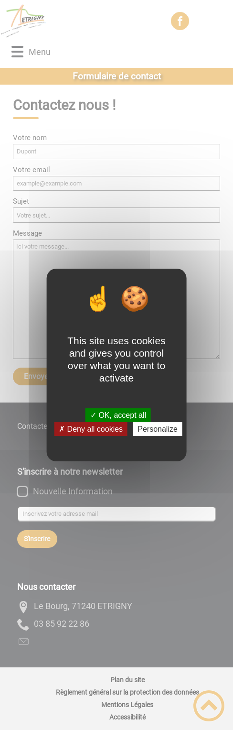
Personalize (158, 429)
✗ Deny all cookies (91, 429)
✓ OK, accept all (118, 415)
